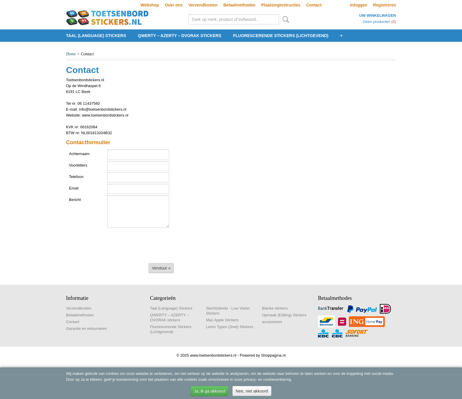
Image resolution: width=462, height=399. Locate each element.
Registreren (384, 5)
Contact (313, 5)
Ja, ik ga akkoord (209, 391)
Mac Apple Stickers (222, 320)
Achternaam (79, 154)
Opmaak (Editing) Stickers (284, 315)
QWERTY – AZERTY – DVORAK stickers (179, 35)
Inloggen (358, 5)
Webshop (150, 5)
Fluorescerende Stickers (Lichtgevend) (281, 35)
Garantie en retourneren (86, 328)
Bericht (75, 199)
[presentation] (111, 243)
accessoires (272, 322)
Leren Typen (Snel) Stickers (229, 327)
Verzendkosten (202, 5)
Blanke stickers (275, 308)
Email (74, 188)
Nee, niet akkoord (252, 391)
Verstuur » (161, 268)
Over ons (174, 5)
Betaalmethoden (239, 5)
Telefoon (76, 176)
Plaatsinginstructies (280, 5)
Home (71, 54)
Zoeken (284, 19)
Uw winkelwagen (377, 15)
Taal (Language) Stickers (96, 35)
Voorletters (78, 165)
